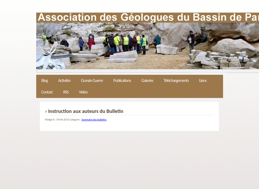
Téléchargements (176, 80)
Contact (47, 92)
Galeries (147, 80)
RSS (65, 92)
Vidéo (83, 92)
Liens (203, 80)
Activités (64, 80)
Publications (122, 80)
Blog (44, 80)
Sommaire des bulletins (94, 119)
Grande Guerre (92, 80)
